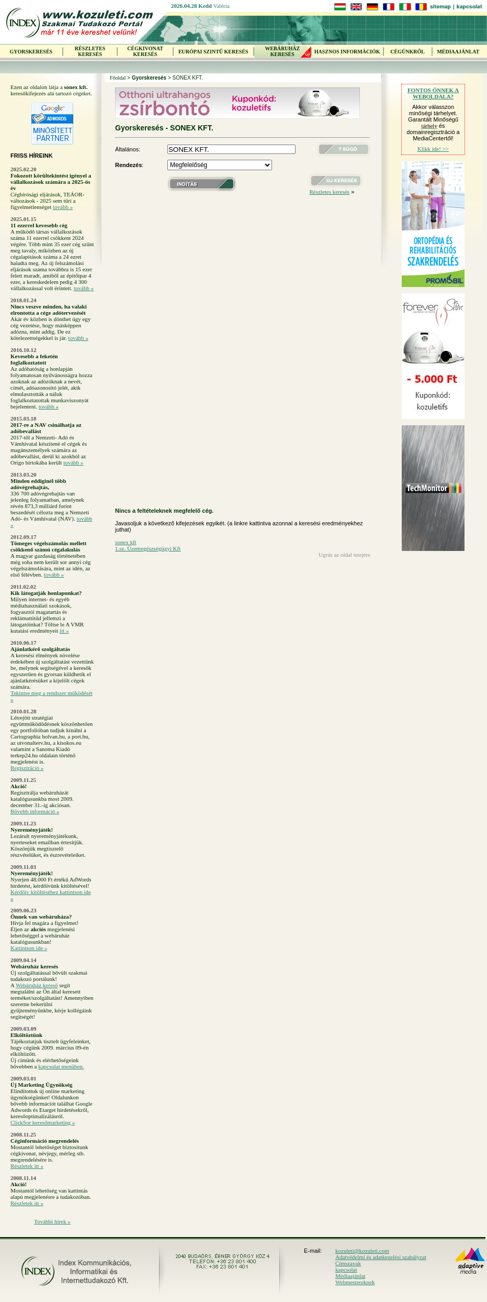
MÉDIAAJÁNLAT (458, 51)
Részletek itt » (26, 1166)
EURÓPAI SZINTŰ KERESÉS (213, 51)
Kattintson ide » (28, 948)
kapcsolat (346, 1269)
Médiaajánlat (350, 1276)
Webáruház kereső (37, 985)
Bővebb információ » (34, 811)
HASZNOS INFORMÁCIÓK (347, 51)
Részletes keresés (329, 192)
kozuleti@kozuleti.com (362, 1251)
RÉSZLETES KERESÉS (90, 51)
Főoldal (118, 78)
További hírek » (52, 1221)
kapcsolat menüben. (61, 1066)
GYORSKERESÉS (30, 51)
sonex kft (126, 542)
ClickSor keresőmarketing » (42, 1122)
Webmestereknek (355, 1282)
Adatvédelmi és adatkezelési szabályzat (380, 1257)
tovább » (63, 207)
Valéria (221, 6)
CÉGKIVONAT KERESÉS (145, 51)
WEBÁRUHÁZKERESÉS (282, 51)
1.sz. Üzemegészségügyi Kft (147, 548)
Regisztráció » (26, 768)
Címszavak (348, 1263)
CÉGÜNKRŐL (407, 51)
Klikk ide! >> (433, 149)
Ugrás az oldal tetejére (344, 554)
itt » (64, 630)
